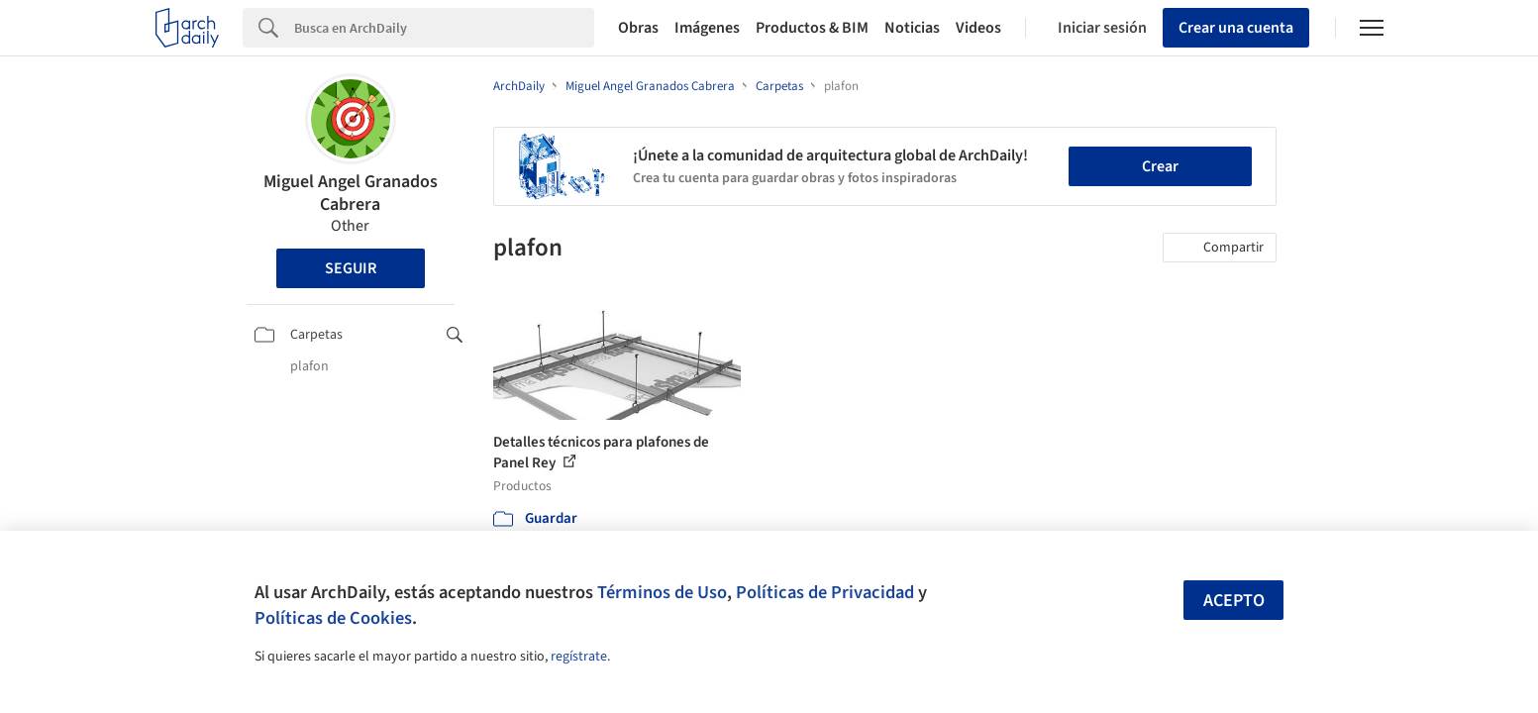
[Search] (444, 28)
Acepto (1234, 600)
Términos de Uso (662, 592)
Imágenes (707, 28)
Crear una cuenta (1236, 28)
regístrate (579, 656)
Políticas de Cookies (333, 618)
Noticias (912, 28)
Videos (978, 28)
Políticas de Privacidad (825, 592)
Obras (638, 28)
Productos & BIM (812, 28)
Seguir (350, 268)
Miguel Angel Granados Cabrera (350, 193)
